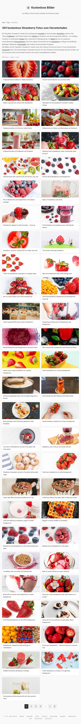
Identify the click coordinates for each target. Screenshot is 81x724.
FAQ (30, 718)
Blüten (53, 39)
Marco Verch (13, 716)
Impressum (48, 718)
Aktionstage (53, 716)
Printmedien (22, 44)
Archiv (37, 716)
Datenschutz (38, 718)
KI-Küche (44, 716)
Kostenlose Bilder (40, 8)
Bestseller (30, 716)
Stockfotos (61, 34)
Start (3, 22)
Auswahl (41, 34)
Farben (21, 39)
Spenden (62, 716)
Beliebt (22, 716)
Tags (8, 22)
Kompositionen (19, 42)
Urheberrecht (72, 716)
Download (5, 50)
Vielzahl (34, 36)
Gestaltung (55, 42)
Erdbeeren (10, 36)
